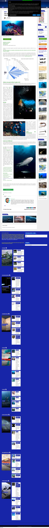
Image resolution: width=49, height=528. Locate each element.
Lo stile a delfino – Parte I (4, 361)
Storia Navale (4, 325)
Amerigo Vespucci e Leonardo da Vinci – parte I (18, 325)
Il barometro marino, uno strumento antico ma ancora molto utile (18, 341)
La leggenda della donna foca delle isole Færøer (18, 471)
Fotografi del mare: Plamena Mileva (30, 209)
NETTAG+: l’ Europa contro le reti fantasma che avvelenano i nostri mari (18, 446)
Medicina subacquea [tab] (18, 480)
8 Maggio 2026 (4, 429)
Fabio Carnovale (8, 17)
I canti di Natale (17, 476)
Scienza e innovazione (17, 417)
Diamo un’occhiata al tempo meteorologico (32, 235)
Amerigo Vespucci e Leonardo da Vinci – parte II (18, 319)
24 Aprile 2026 (4, 289)
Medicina (17, 431)
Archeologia (4, 258)
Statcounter (1, 527)
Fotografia (17, 397)
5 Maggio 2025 (4, 328)
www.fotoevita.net (6, 174)
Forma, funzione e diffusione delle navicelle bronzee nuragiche (20, 264)
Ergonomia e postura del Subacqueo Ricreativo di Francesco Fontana (18, 517)
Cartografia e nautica (5, 324)
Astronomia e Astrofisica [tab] (17, 275)
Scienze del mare (17, 331)
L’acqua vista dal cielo (28, 219)
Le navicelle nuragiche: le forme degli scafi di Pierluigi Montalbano (20, 259)
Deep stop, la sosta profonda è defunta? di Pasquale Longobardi (18, 502)
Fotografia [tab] (19, 389)
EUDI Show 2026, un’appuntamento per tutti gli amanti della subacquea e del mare (18, 374)
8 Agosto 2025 (4, 495)
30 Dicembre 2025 (6, 220)
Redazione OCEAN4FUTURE (5, 263)
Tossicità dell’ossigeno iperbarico (17, 510)
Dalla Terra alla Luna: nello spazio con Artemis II (18, 292)
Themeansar (30, 526)
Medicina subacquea (5, 492)
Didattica (3, 360)
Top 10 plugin (44, 136)
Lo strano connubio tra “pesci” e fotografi (18, 219)
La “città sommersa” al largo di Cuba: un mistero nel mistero (18, 464)
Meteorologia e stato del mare (18, 338)
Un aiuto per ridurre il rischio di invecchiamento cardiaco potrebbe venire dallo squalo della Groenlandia (6, 427)
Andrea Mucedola (4, 496)
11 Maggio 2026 (4, 262)
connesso (7, 227)
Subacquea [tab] (19, 347)
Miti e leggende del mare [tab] (17, 452)
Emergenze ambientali (17, 443)
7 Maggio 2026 (4, 362)
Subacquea (17, 350)
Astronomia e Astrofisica (5, 286)
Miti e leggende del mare (18, 455)
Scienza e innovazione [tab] (18, 414)
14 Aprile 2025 (17, 220)
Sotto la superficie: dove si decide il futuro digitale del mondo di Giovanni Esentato (18, 353)
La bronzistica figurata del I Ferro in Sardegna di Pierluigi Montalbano (20, 270)
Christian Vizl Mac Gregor (7, 209)
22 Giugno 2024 (28, 220)
